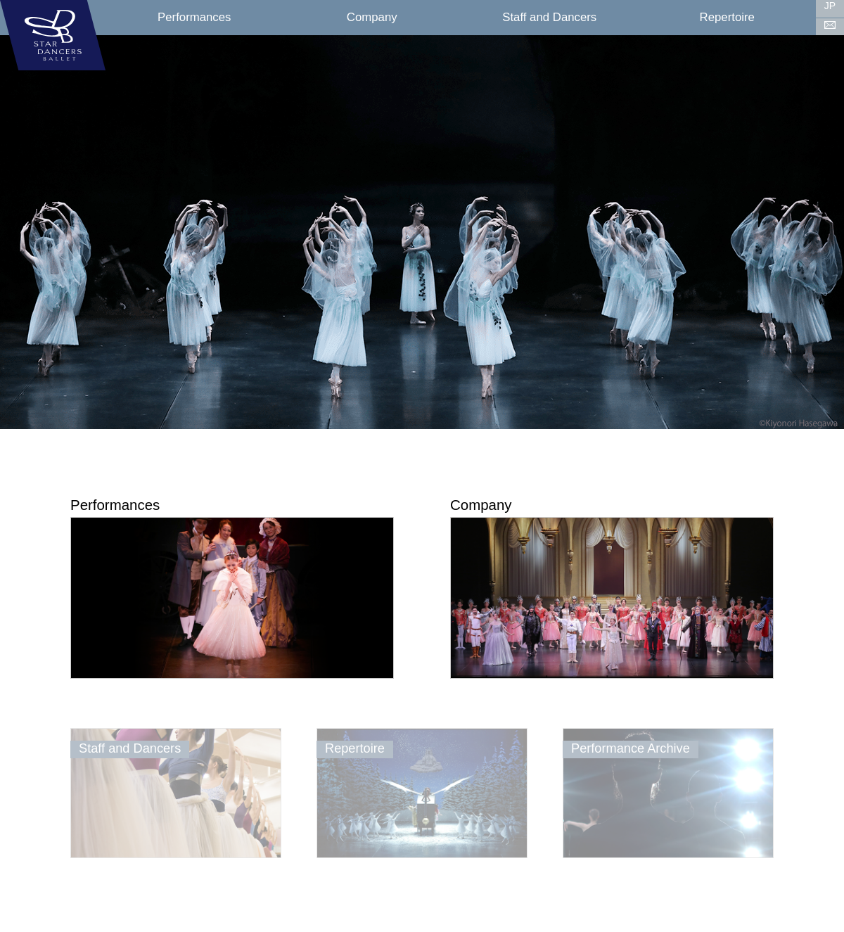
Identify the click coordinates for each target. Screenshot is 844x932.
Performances (194, 17)
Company (372, 17)
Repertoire (727, 17)
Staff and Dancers (549, 17)
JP (830, 5)
